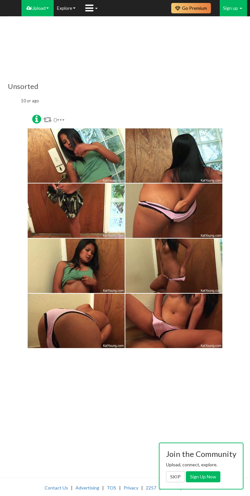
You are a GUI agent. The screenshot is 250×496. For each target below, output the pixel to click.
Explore (66, 8)
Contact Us (56, 487)
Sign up (232, 8)
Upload (37, 8)
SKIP (175, 476)
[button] (36, 118)
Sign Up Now (203, 476)
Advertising (87, 487)
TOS (111, 487)
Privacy (131, 487)
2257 (151, 487)
